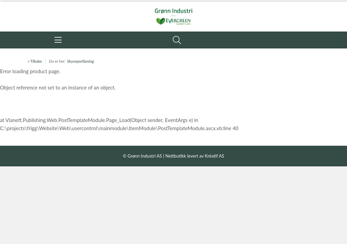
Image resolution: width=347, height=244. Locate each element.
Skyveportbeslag (80, 61)
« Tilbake (35, 61)
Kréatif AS (214, 156)
